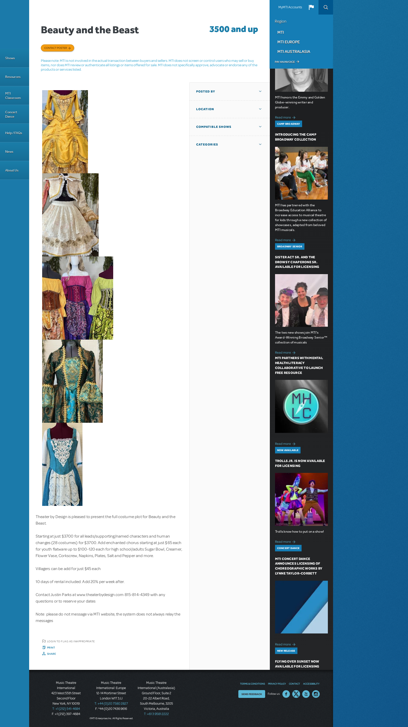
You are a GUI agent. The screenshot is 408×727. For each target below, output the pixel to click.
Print (51, 647)
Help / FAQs (13, 133)
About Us (11, 170)
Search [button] (325, 7)
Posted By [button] (205, 91)
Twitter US (296, 694)
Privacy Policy (277, 683)
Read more (286, 116)
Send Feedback (251, 694)
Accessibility (311, 683)
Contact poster (55, 48)
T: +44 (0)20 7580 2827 (111, 704)
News (9, 151)
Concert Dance (11, 114)
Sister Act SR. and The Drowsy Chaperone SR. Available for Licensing (297, 262)
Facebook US (286, 694)
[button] (311, 7)
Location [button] (205, 109)
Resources (13, 77)
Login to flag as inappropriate (71, 641)
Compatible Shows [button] (213, 127)
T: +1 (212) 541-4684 (66, 709)
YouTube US (306, 694)
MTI (280, 32)
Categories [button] (207, 144)
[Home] (14, 24)
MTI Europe (288, 41)
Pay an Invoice (285, 62)
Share (51, 654)
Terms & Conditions (252, 683)
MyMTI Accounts (290, 7)
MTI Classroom (13, 95)
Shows (10, 58)
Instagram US (316, 694)
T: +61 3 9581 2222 (156, 714)
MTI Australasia (293, 51)
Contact (294, 683)
